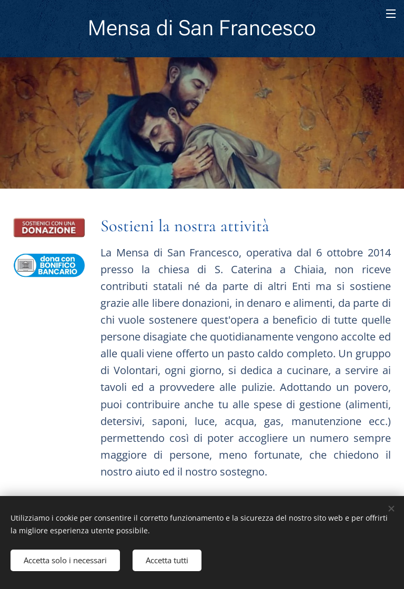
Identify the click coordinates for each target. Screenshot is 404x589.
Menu (391, 13)
